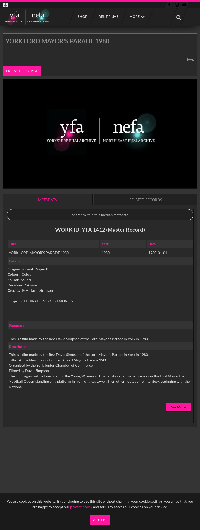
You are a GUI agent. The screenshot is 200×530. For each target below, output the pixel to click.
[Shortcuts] (190, 58)
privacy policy (81, 507)
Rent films (108, 16)
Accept (100, 520)
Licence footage (22, 71)
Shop (82, 16)
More (134, 16)
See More (178, 407)
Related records (145, 199)
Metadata (47, 199)
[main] (100, 243)
